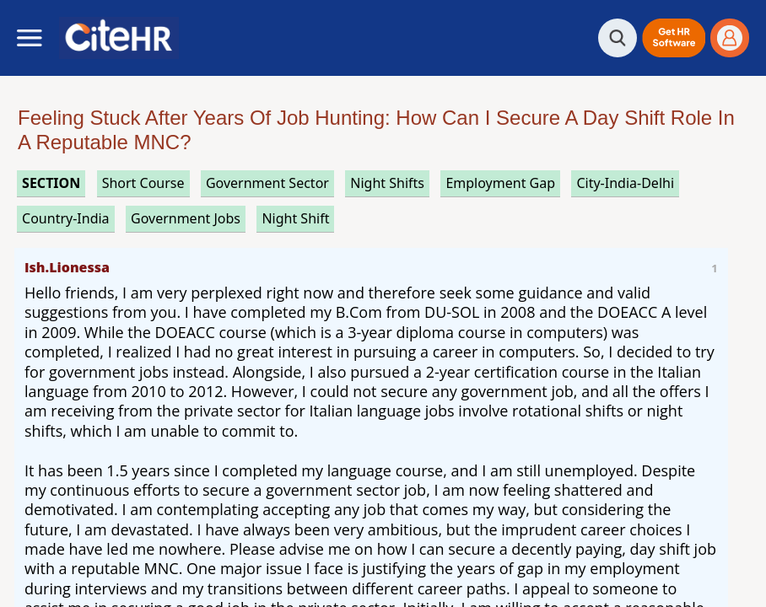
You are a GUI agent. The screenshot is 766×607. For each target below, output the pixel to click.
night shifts (387, 183)
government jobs (185, 218)
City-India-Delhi (625, 183)
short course (143, 183)
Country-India (66, 218)
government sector (267, 183)
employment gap (500, 183)
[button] (673, 38)
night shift (295, 218)
